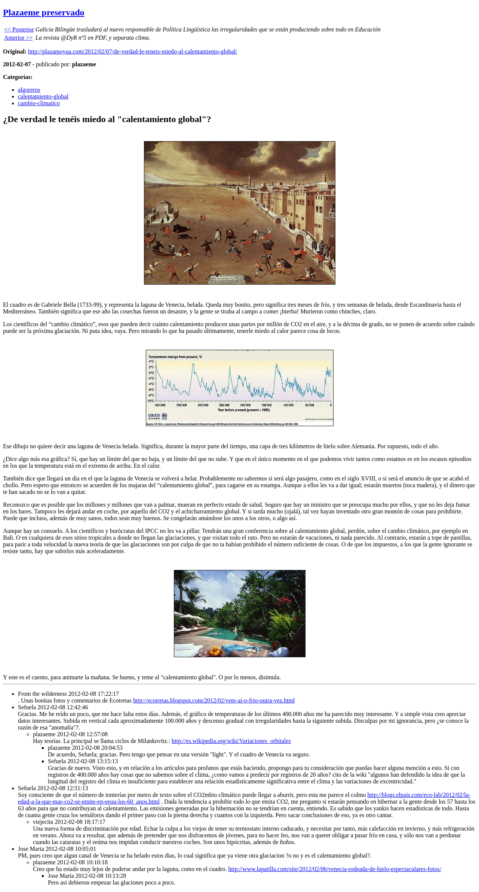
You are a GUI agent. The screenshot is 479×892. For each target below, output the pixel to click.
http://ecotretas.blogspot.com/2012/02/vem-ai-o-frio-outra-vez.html (214, 700)
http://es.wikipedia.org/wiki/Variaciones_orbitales (231, 741)
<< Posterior (19, 29)
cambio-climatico (39, 103)
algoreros (29, 90)
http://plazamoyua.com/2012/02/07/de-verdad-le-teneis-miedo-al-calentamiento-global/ (132, 51)
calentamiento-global (43, 96)
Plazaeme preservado (44, 12)
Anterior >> (18, 37)
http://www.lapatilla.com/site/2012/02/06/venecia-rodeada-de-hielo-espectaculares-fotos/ (334, 869)
